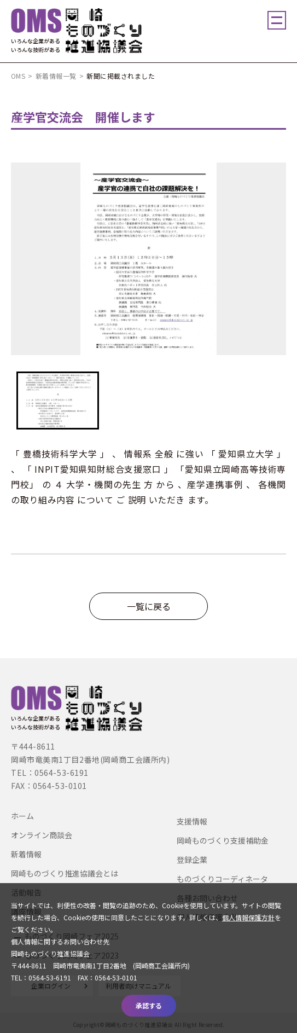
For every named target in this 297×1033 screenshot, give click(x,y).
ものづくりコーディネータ (222, 878)
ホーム (22, 815)
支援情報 (192, 821)
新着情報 (26, 854)
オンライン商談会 (41, 834)
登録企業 (192, 859)
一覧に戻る (149, 606)
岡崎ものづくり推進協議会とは (64, 873)
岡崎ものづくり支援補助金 (223, 840)
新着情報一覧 (56, 75)
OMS (18, 75)
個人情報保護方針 (248, 917)
